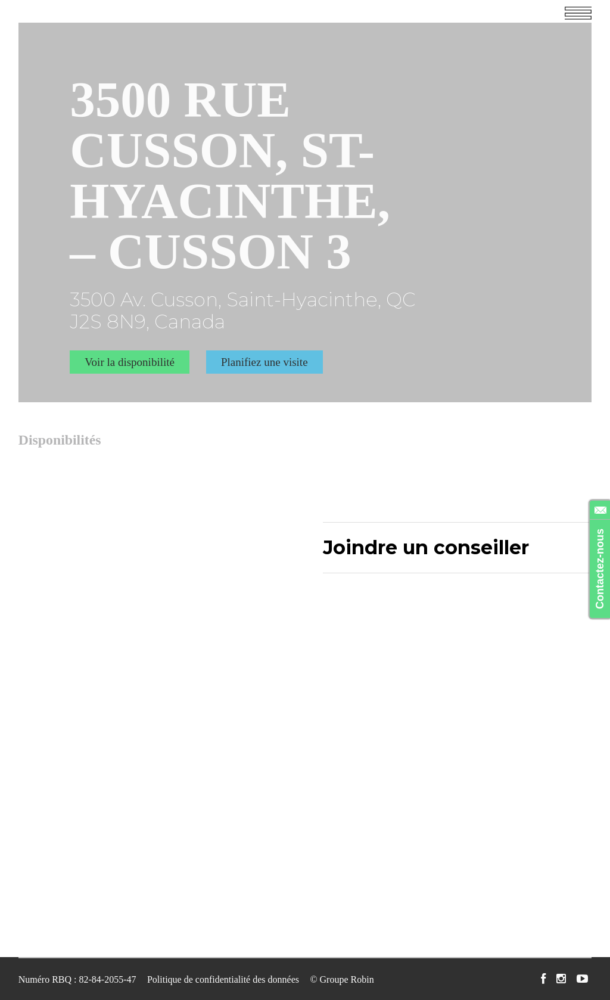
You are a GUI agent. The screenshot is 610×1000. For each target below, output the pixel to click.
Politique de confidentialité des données (223, 978)
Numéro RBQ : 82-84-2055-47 (77, 978)
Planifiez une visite (264, 361)
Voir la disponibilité (130, 361)
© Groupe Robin (342, 978)
